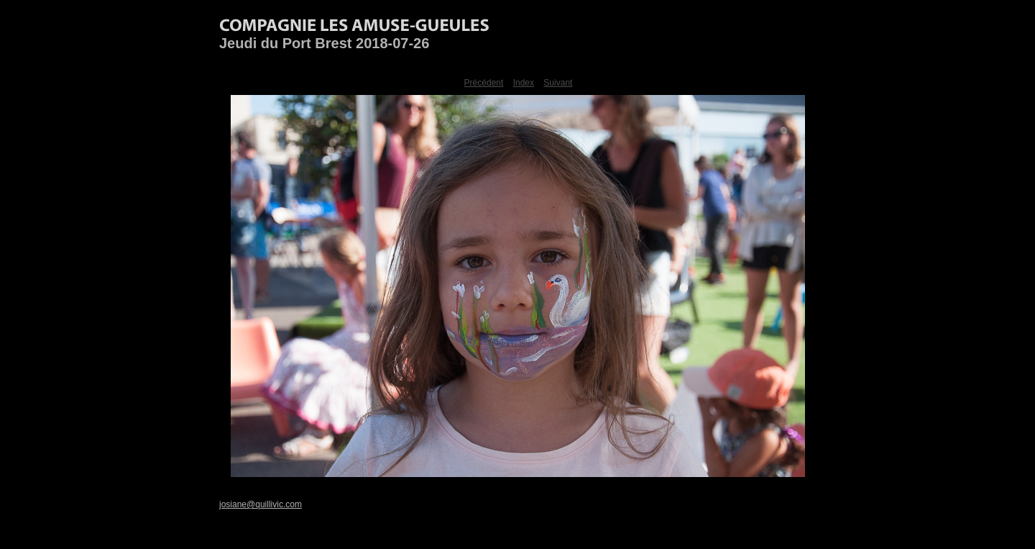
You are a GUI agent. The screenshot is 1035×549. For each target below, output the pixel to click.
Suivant (557, 83)
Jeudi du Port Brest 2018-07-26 (324, 43)
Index (523, 83)
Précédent (484, 83)
